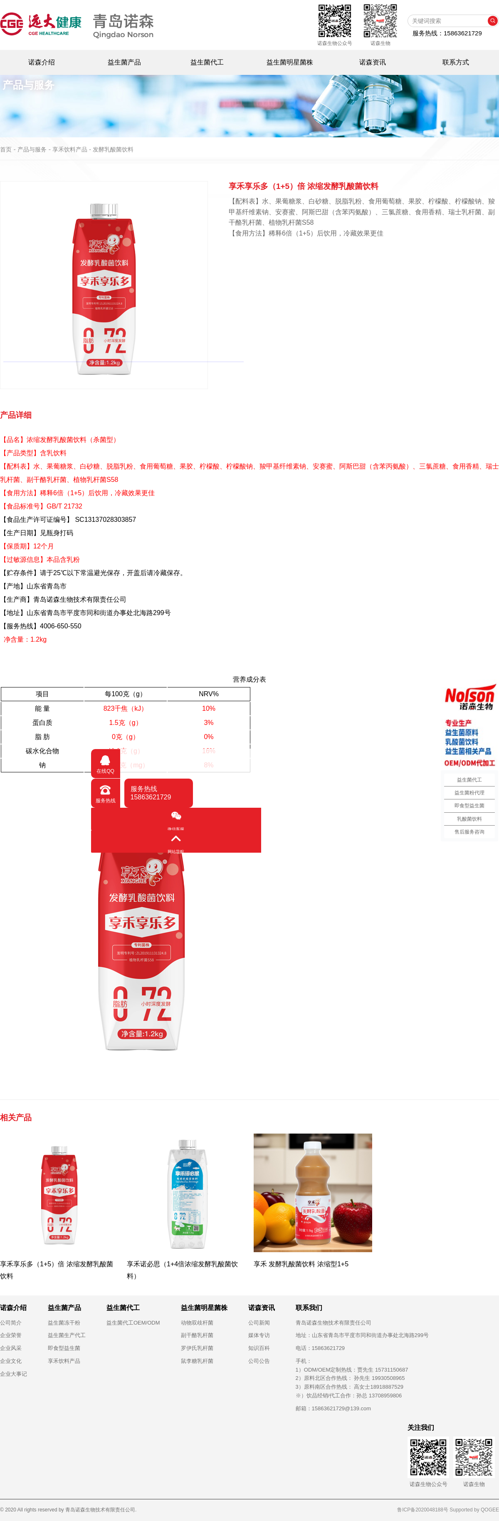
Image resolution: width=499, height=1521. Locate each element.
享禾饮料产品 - (72, 149)
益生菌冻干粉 (64, 1323)
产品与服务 (32, 149)
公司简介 (11, 1323)
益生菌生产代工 (67, 1335)
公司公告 (259, 1361)
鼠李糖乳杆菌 (197, 1361)
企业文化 (11, 1361)
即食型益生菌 (64, 1348)
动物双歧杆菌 (197, 1323)
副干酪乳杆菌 (197, 1335)
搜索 (493, 21)
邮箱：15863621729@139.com (333, 1408)
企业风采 (11, 1348)
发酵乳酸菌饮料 (113, 149)
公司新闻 (259, 1323)
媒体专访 (259, 1335)
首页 (6, 149)
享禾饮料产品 (64, 1361)
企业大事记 (13, 1374)
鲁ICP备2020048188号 (422, 1510)
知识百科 (259, 1348)
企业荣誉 (11, 1335)
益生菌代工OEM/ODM (133, 1323)
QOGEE (490, 1510)
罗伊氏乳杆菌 (197, 1348)
